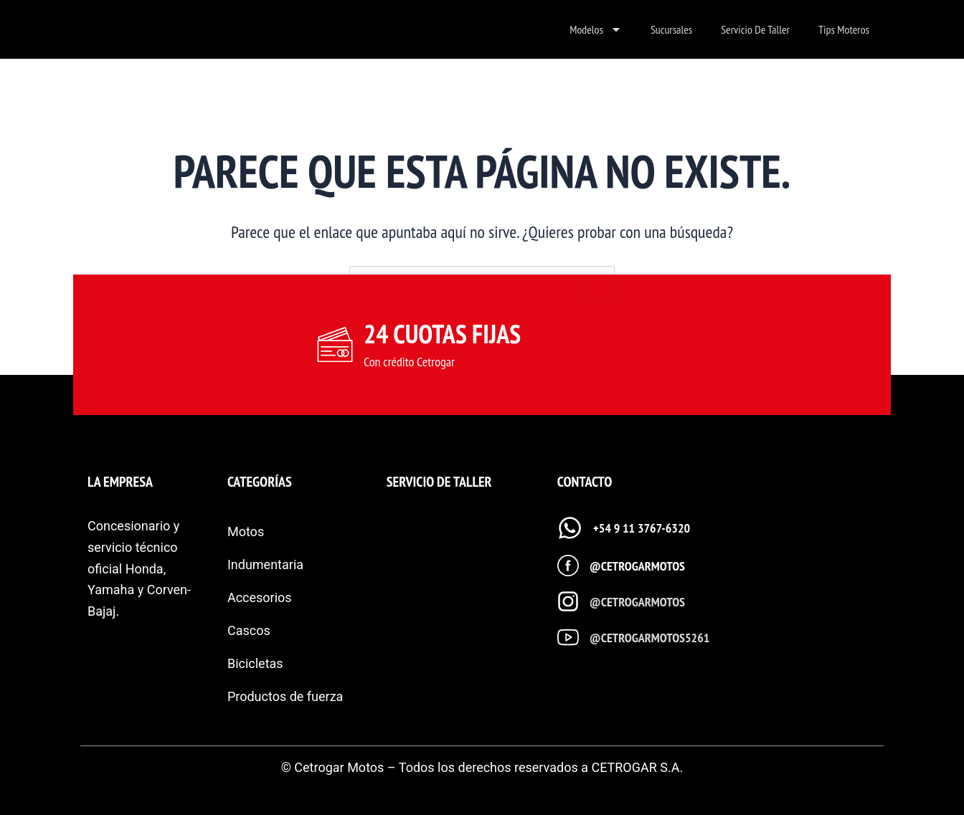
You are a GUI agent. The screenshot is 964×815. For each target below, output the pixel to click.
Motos (245, 531)
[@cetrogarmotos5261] (568, 637)
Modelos (596, 29)
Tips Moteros (843, 29)
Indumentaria (265, 564)
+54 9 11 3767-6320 (641, 528)
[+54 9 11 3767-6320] (569, 527)
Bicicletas (255, 663)
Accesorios (259, 597)
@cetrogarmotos (637, 566)
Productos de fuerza (285, 696)
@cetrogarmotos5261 (650, 637)
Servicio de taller (755, 29)
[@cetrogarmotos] (568, 565)
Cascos (248, 630)
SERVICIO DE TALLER (439, 481)
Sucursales (671, 29)
